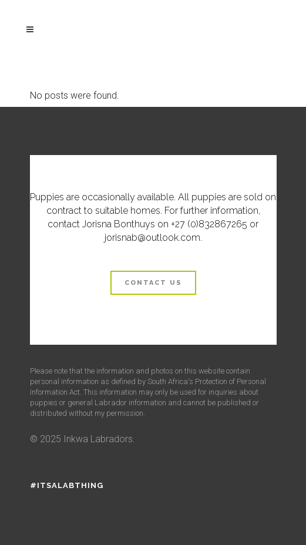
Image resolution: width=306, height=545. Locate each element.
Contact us (153, 283)
